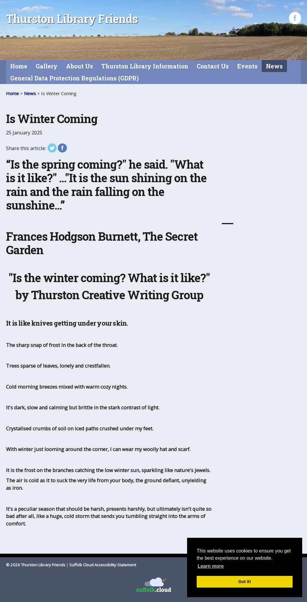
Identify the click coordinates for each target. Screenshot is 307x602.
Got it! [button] (244, 581)
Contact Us (213, 66)
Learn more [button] (211, 566)
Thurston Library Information (144, 66)
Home (18, 66)
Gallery (47, 66)
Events (247, 66)
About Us (79, 66)
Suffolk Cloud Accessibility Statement (102, 564)
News (274, 66)
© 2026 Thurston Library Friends (35, 564)
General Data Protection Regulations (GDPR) (74, 78)
